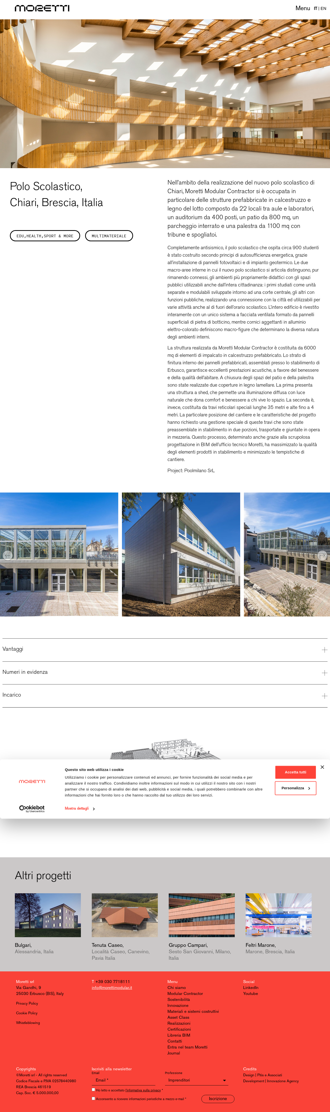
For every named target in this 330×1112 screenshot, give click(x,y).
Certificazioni (179, 1029)
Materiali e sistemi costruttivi (193, 1012)
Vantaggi (12, 648)
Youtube (250, 994)
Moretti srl (25, 982)
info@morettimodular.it (112, 988)
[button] (7, 555)
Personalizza (276, 1075)
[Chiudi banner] (322, 1054)
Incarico (11, 694)
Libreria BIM (178, 1035)
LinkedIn (251, 988)
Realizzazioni (178, 1023)
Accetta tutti (276, 1059)
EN (323, 9)
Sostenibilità (178, 1000)
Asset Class (178, 1018)
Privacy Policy (27, 1004)
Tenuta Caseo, (121, 952)
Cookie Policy (27, 1013)
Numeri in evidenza (25, 672)
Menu (303, 8)
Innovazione (178, 1006)
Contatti (174, 1041)
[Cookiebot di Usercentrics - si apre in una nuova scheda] (32, 1102)
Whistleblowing (28, 1023)
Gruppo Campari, (200, 952)
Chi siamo (176, 988)
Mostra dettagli (77, 1102)
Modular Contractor (185, 994)
